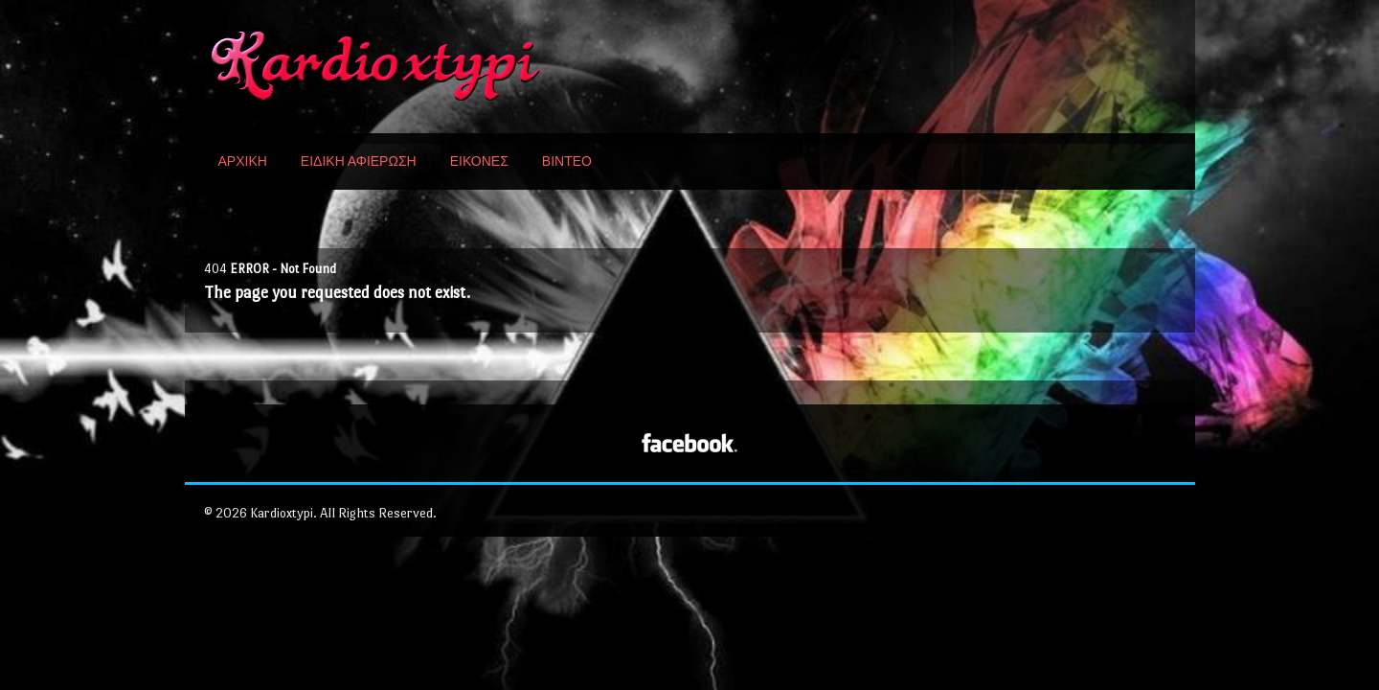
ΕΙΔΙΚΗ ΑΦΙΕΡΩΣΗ (359, 161)
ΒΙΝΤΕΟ (567, 161)
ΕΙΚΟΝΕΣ (479, 161)
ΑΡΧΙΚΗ (242, 161)
